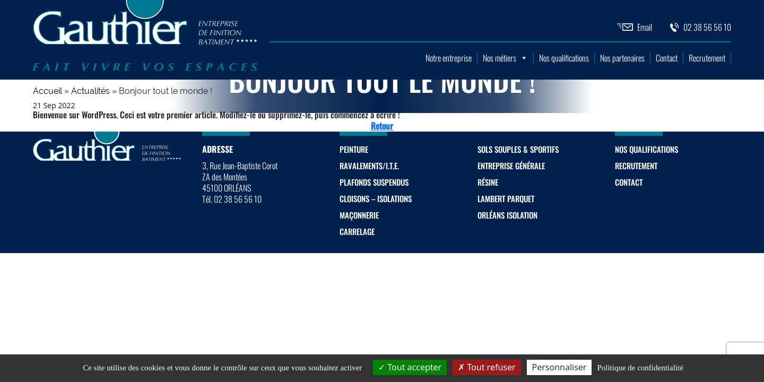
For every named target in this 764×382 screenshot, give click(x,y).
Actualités (90, 91)
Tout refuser (486, 367)
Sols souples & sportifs (518, 149)
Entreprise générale (511, 165)
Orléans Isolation (507, 215)
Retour (382, 125)
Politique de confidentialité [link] (640, 367)
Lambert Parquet (506, 198)
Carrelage (357, 231)
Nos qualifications (564, 58)
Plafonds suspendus (374, 182)
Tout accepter (409, 367)
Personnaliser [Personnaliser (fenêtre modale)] (559, 367)
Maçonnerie (359, 215)
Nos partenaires (622, 58)
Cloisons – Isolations (376, 198)
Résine (488, 182)
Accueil (47, 91)
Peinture (354, 149)
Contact (667, 58)
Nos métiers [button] (505, 58)
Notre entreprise (449, 58)
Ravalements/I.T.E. (369, 165)
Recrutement (707, 58)
